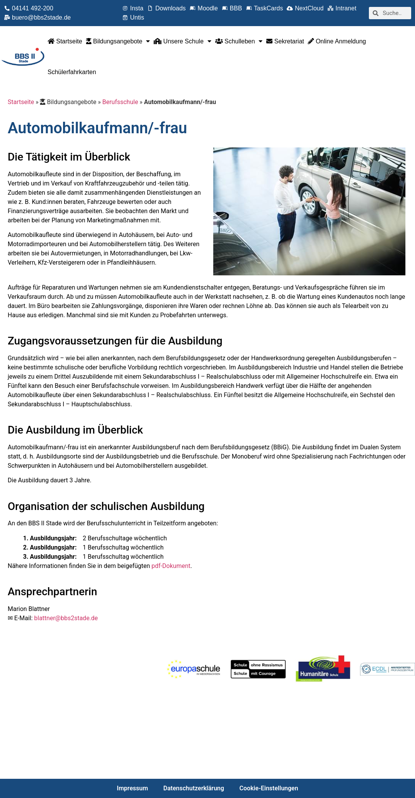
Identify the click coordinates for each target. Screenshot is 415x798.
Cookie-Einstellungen (268, 788)
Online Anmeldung (337, 41)
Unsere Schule (182, 41)
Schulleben (239, 41)
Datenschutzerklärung (193, 788)
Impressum (132, 788)
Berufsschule (120, 102)
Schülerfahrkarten (72, 72)
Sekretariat (285, 41)
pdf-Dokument (170, 566)
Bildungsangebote (118, 41)
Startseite (65, 41)
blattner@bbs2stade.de (66, 618)
